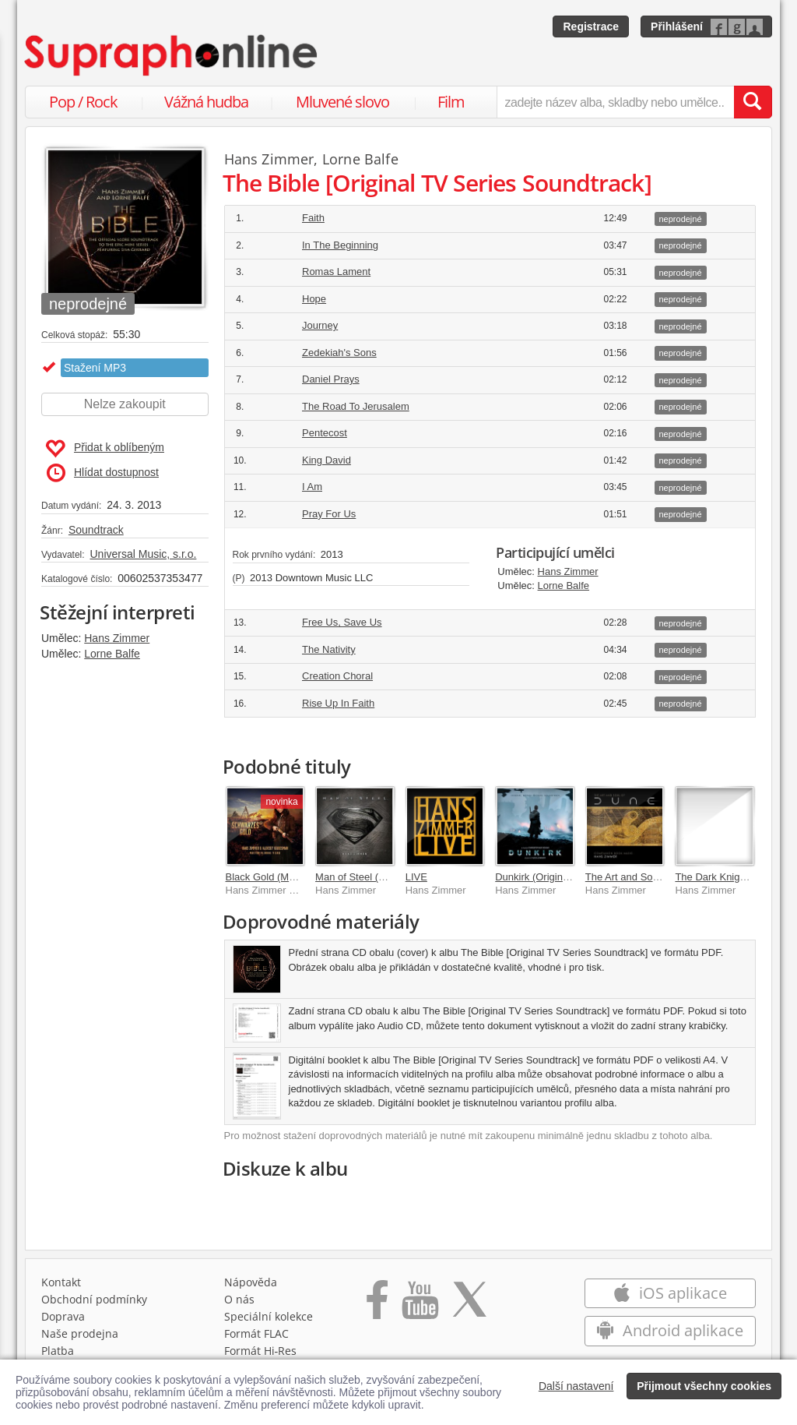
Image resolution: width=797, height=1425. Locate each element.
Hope (314, 299)
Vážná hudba (206, 101)
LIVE (416, 877)
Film (451, 101)
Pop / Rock (83, 101)
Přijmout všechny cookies (704, 1386)
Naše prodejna (79, 1333)
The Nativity (329, 649)
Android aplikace (669, 1330)
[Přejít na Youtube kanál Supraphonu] (419, 1305)
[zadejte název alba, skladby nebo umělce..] (615, 102)
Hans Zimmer (116, 638)
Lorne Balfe (112, 653)
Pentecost (324, 433)
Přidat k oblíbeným (104, 448)
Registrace (591, 26)
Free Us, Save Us (342, 622)
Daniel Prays (331, 379)
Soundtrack (96, 530)
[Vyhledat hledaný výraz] (752, 102)
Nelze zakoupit (125, 404)
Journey (320, 325)
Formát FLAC (256, 1333)
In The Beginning (340, 245)
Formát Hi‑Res (260, 1350)
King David (326, 460)
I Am (312, 486)
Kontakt (61, 1282)
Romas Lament (336, 271)
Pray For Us (329, 514)
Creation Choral (337, 676)
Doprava (63, 1316)
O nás (239, 1299)
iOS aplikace (670, 1292)
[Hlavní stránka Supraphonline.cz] (172, 55)
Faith (313, 218)
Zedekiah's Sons (339, 352)
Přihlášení (677, 26)
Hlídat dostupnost (103, 472)
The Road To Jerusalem (355, 406)
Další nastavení (576, 1386)
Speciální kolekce (268, 1316)
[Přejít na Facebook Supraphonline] (377, 1305)
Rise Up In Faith (338, 703)
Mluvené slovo (342, 101)
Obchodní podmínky (94, 1299)
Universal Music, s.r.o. (143, 554)
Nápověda (250, 1282)
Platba (57, 1350)
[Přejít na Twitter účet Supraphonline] (469, 1305)
